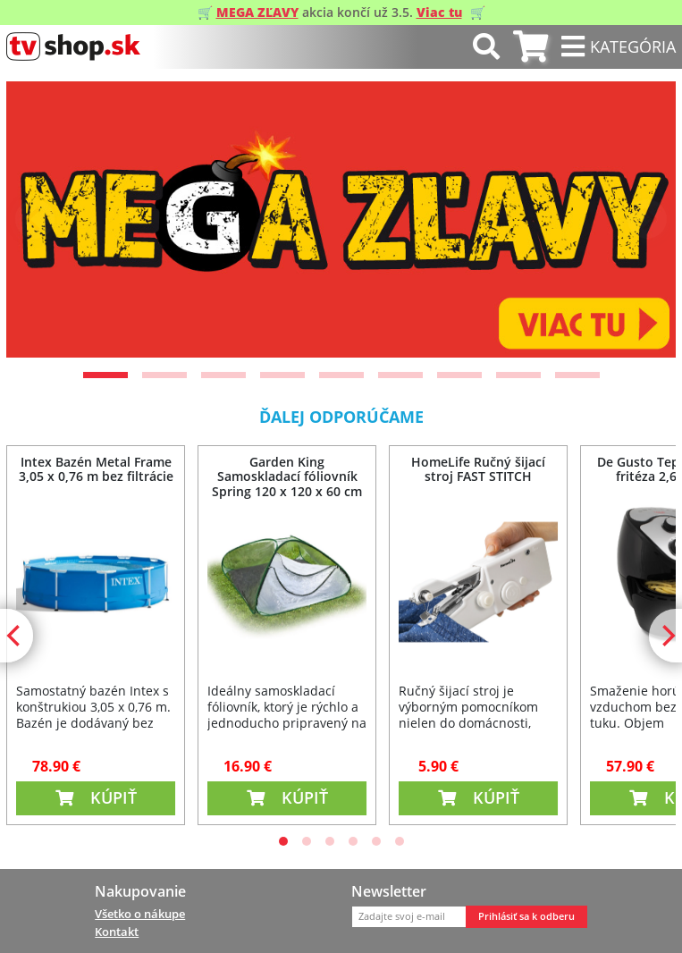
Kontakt (117, 931)
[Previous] (35, 219)
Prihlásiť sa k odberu (526, 916)
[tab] (530, 47)
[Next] (647, 219)
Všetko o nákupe (140, 914)
